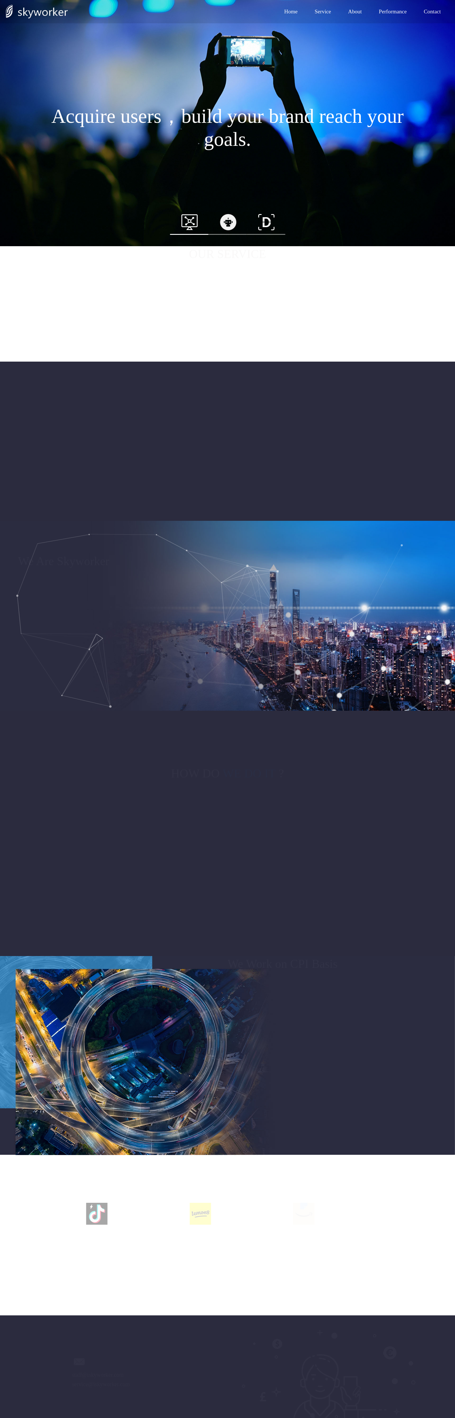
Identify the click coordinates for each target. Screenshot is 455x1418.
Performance (393, 11)
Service (323, 11)
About (355, 11)
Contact (432, 11)
